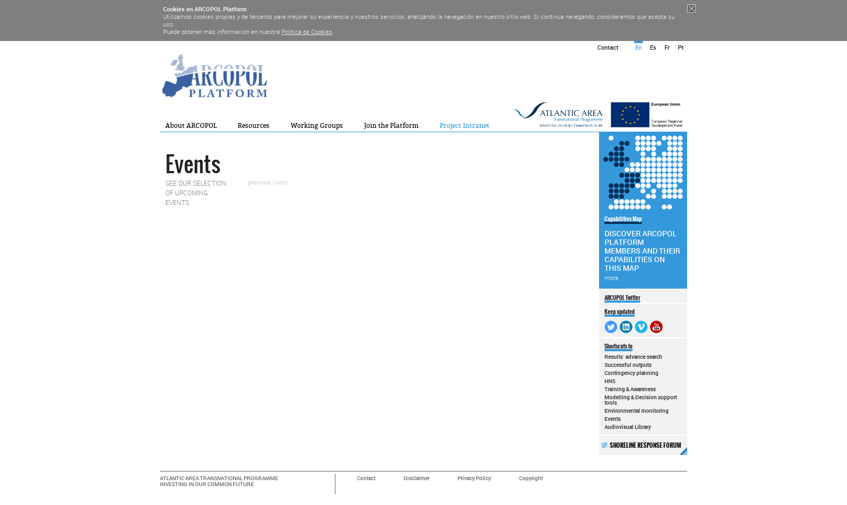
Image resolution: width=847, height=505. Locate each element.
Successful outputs (627, 364)
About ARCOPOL (191, 125)
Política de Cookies (306, 32)
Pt (681, 47)
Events (612, 418)
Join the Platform (391, 125)
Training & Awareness (630, 389)
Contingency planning (631, 373)
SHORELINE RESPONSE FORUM (648, 448)
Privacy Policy (474, 478)
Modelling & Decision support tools (640, 399)
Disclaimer (416, 478)
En (638, 47)
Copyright (531, 478)
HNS (609, 381)
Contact (608, 47)
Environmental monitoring (636, 410)
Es (653, 47)
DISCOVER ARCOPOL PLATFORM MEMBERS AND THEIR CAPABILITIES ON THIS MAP (642, 248)
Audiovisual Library (627, 426)
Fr (667, 47)
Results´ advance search (633, 356)
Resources (254, 125)
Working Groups (317, 125)
